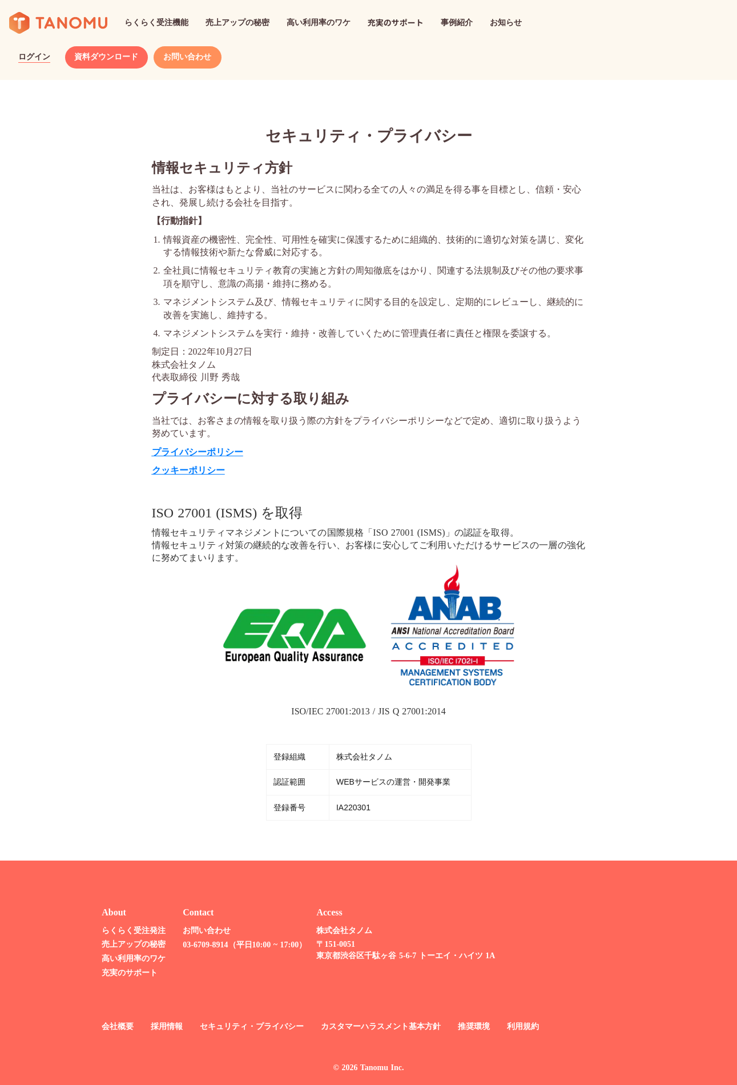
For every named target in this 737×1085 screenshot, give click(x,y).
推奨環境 (467, 1026)
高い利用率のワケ (127, 958)
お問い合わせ (200, 930)
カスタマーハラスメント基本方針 (374, 1026)
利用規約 (516, 1026)
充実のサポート (123, 973)
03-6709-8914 (198, 945)
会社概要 (111, 1026)
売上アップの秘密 (127, 944)
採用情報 (160, 1026)
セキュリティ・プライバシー (245, 1026)
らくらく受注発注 (127, 930)
